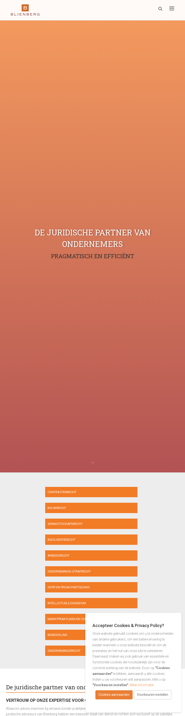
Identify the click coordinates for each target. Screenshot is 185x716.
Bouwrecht (104, 492)
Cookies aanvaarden (114, 695)
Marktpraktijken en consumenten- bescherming (44, 557)
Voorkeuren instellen (152, 695)
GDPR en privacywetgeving (26, 541)
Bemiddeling (105, 557)
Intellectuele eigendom (114, 541)
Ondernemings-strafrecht (116, 525)
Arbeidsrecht (16, 525)
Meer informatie (142, 685)
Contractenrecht (19, 492)
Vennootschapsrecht (22, 508)
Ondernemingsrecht (66, 573)
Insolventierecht (109, 508)
